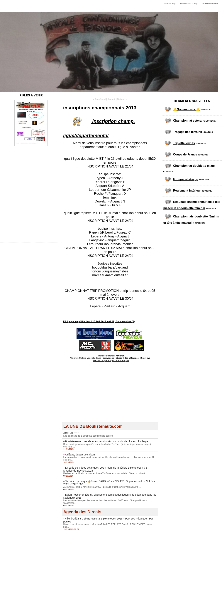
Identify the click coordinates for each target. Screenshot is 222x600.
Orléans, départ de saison (80, 454)
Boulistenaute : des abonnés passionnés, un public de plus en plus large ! (107, 441)
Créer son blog (169, 4)
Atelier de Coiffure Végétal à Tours (85, 358)
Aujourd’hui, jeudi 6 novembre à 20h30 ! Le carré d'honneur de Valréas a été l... (102, 487)
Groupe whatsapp (185, 179)
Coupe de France (185, 154)
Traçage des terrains (187, 131)
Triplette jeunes (184, 143)
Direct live (145, 358)
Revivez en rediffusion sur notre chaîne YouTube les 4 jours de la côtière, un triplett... (105, 473)
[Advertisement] (110, 397)
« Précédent (99, 99)
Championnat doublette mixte (194, 165)
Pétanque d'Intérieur (111, 356)
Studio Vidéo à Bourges (127, 358)
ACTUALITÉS (71, 433)
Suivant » (122, 99)
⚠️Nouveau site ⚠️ (186, 109)
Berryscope (108, 358)
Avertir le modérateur (209, 4)
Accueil (111, 99)
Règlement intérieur (187, 190)
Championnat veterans (189, 120)
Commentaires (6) (125, 321)
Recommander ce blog (189, 4)
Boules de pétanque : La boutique (111, 360)
